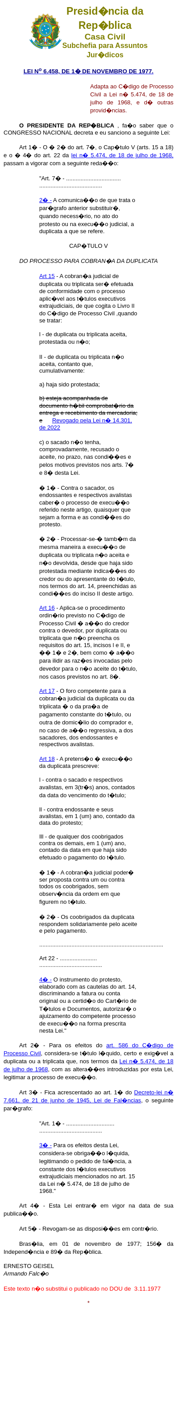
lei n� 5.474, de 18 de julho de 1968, (122, 155)
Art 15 (47, 276)
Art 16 (47, 607)
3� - (45, 1145)
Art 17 (47, 691)
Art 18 (47, 758)
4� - (45, 979)
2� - (45, 200)
